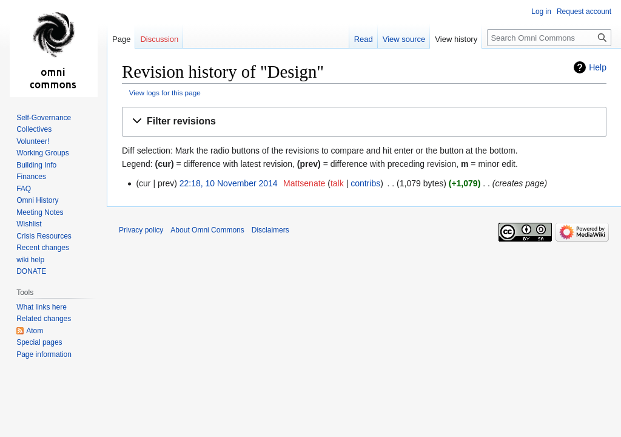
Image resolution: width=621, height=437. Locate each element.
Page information (44, 354)
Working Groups (42, 153)
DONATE (31, 271)
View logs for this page (165, 93)
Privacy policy (141, 230)
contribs (365, 183)
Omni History (37, 200)
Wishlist (28, 224)
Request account (584, 11)
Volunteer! (32, 141)
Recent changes (42, 247)
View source (404, 39)
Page (121, 39)
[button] (364, 122)
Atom (34, 331)
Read (363, 39)
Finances (31, 176)
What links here (41, 307)
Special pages (39, 342)
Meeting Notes (39, 212)
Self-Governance (43, 117)
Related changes (43, 318)
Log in (541, 11)
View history (456, 39)
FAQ (23, 189)
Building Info (36, 165)
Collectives (34, 129)
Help (597, 67)
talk (337, 183)
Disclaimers (270, 230)
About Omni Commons (207, 230)
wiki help (30, 260)
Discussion (159, 39)
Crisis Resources (44, 236)
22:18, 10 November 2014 (229, 183)
